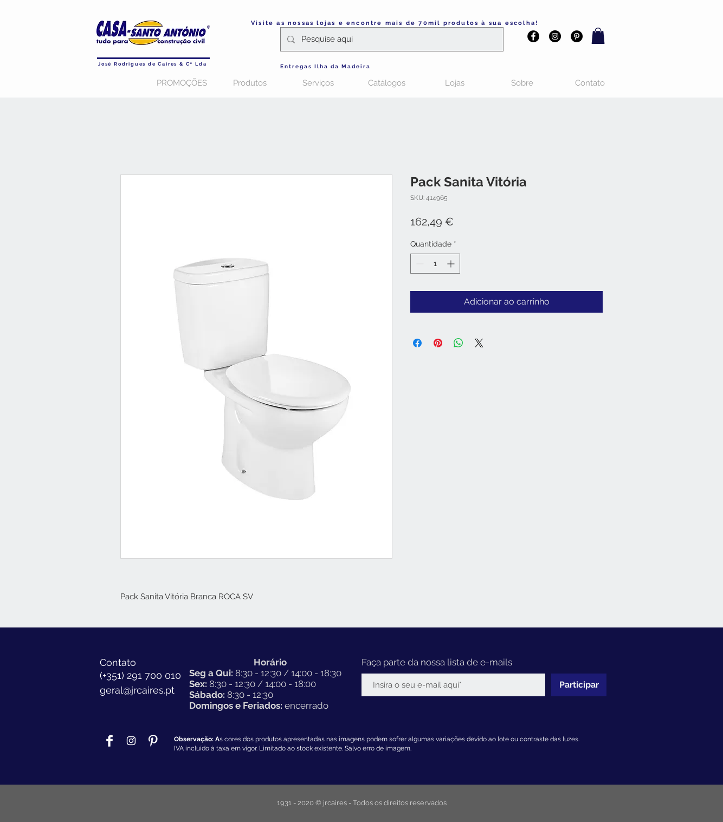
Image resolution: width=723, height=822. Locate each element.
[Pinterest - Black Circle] (577, 36)
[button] (598, 36)
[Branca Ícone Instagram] (131, 741)
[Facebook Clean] (109, 741)
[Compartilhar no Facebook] (417, 342)
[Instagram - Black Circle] (555, 36)
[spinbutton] (435, 263)
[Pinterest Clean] (153, 741)
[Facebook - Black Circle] (533, 36)
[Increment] (452, 263)
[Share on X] (479, 342)
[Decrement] (418, 263)
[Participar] (578, 685)
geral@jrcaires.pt (137, 690)
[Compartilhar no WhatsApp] (458, 342)
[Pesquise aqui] (390, 39)
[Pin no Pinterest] (437, 342)
